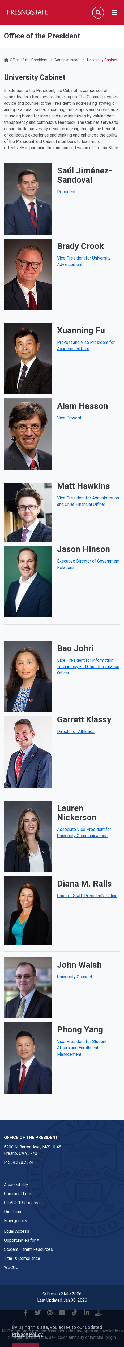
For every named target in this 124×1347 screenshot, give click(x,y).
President (66, 191)
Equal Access (16, 1231)
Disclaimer (14, 1211)
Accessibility (16, 1184)
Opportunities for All (22, 1240)
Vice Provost (69, 417)
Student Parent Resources (28, 1249)
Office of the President (29, 60)
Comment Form (18, 1193)
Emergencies (16, 1220)
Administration (66, 60)
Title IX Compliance (22, 1258)
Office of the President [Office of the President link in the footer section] (31, 1137)
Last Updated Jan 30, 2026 (62, 1300)
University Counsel (74, 976)
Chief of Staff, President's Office (87, 895)
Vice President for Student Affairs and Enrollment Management (81, 1048)
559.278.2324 (20, 1162)
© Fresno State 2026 (62, 1293)
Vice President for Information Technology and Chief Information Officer (88, 666)
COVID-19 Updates (22, 1202)
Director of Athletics (76, 731)
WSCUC (11, 1267)
